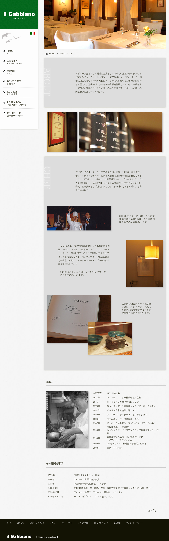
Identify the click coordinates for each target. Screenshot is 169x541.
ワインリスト (67, 523)
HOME (52, 54)
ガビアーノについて (37, 523)
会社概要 (117, 523)
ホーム (9, 523)
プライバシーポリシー (134, 523)
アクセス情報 (83, 523)
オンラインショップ (101, 523)
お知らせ (20, 523)
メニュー (53, 523)
